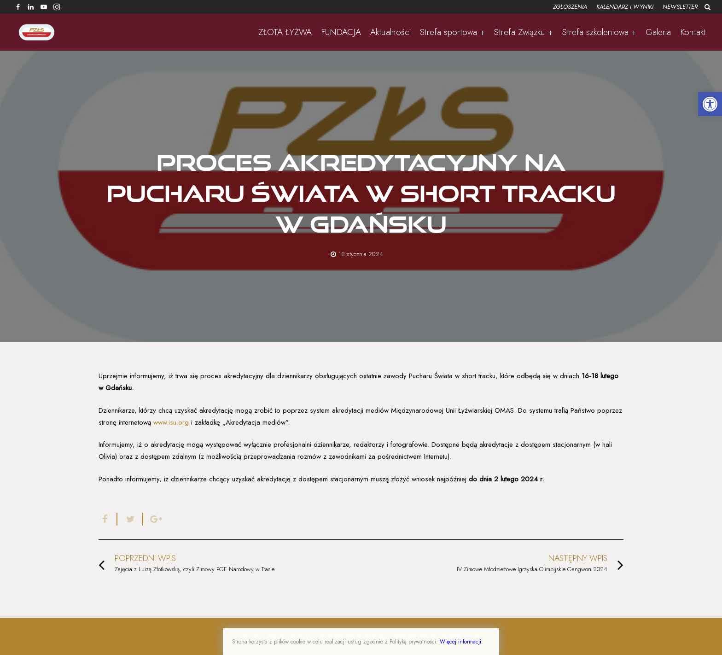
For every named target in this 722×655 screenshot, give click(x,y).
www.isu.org (171, 422)
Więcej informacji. (461, 641)
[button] (710, 104)
